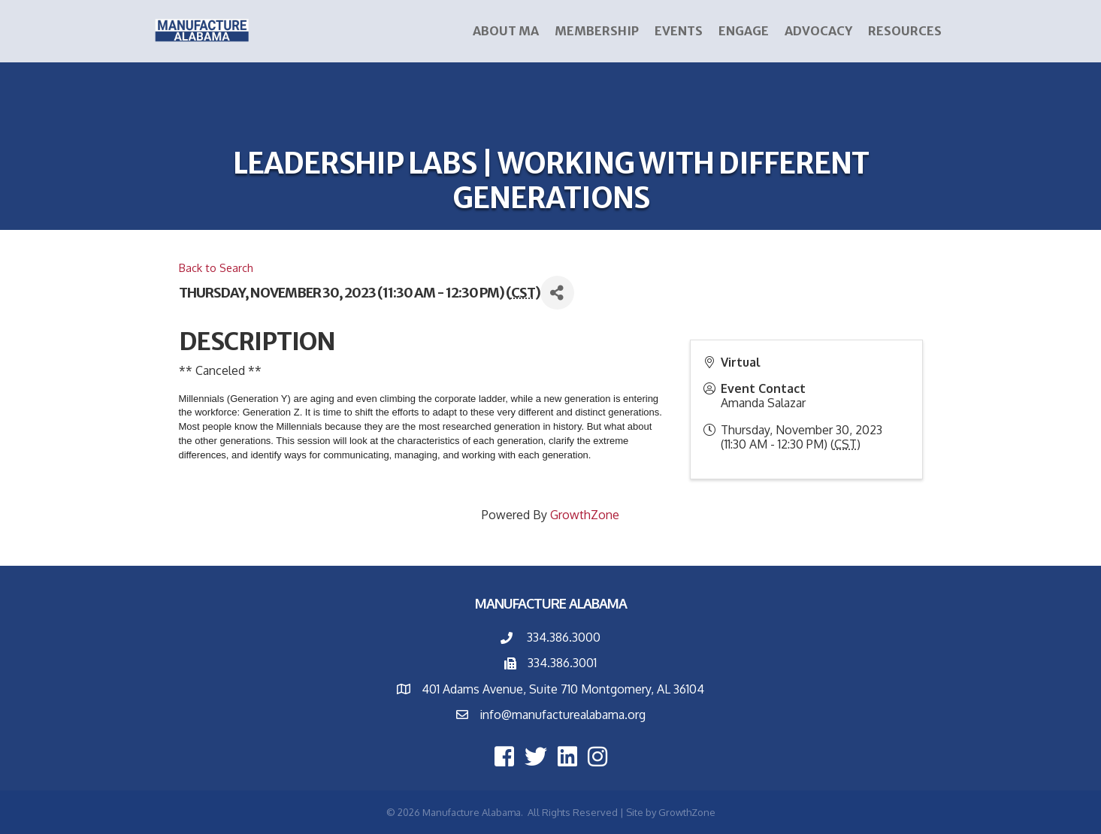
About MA (506, 30)
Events (679, 30)
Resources (905, 30)
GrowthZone (584, 514)
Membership (597, 30)
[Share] (557, 293)
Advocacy (818, 30)
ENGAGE (743, 30)
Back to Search (216, 267)
